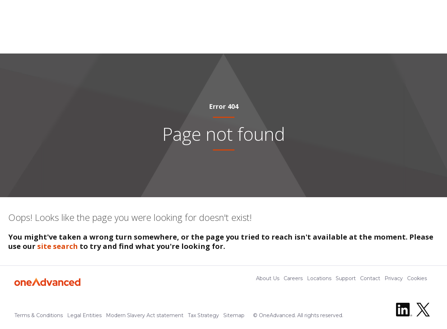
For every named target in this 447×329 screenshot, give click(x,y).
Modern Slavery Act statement (144, 316)
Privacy (394, 282)
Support (346, 282)
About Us (267, 282)
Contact (370, 282)
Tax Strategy (203, 316)
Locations (319, 282)
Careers (293, 282)
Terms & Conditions (38, 316)
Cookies (417, 282)
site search (57, 250)
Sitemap (234, 316)
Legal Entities (84, 316)
